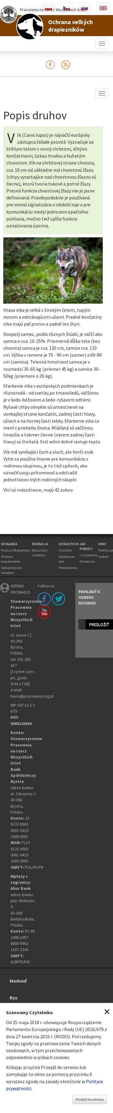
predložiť (99, 624)
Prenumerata (68, 568)
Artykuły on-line (67, 559)
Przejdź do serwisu (90, 1099)
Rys (13, 998)
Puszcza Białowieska (15, 550)
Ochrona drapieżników (10, 559)
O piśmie (65, 550)
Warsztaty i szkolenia (40, 552)
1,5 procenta (88, 555)
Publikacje (105, 550)
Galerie (103, 557)
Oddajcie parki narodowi (11, 570)
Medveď (18, 981)
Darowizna (87, 561)
